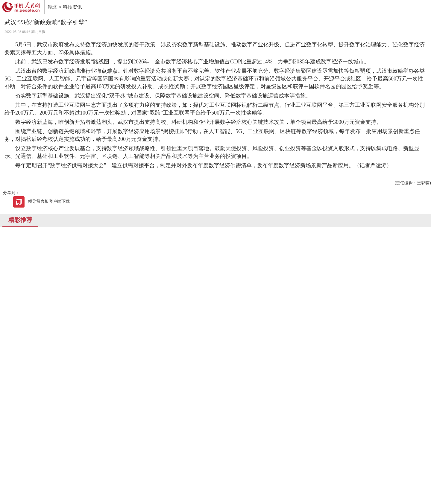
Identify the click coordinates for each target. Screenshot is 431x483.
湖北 (52, 7)
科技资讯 (72, 7)
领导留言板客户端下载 (41, 201)
